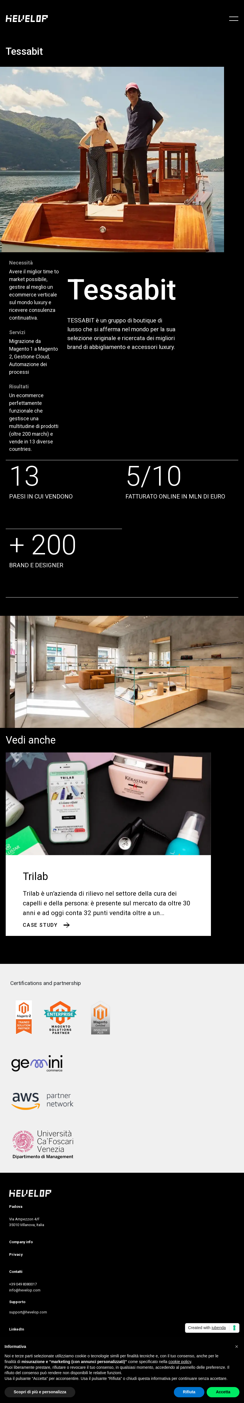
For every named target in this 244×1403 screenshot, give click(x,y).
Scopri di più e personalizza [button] (40, 1392)
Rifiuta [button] (189, 1392)
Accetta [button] (223, 1392)
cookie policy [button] (179, 1361)
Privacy (16, 1254)
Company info (21, 1242)
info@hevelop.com (24, 1290)
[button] (236, 1346)
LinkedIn (16, 1329)
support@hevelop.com (28, 1312)
